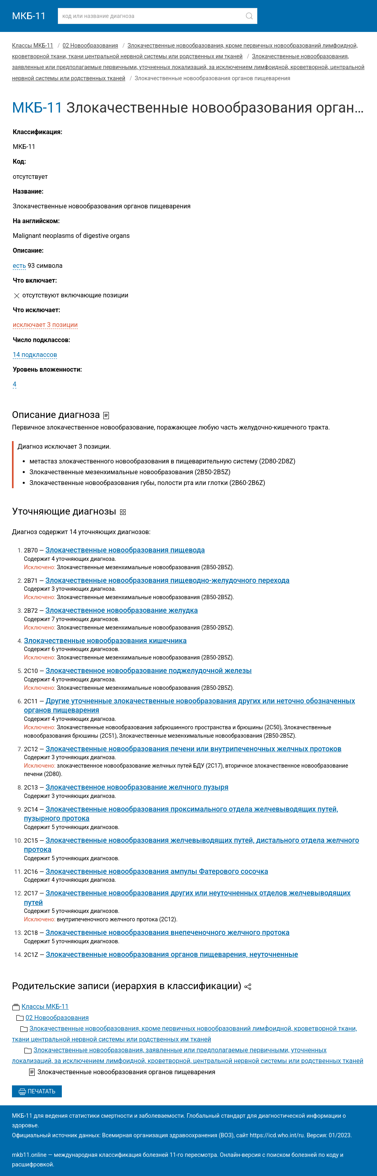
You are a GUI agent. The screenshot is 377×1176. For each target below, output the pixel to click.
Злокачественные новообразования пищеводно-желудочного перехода (167, 580)
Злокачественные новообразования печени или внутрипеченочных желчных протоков (193, 748)
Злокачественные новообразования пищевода (125, 550)
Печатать (36, 1092)
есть (19, 265)
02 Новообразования (90, 45)
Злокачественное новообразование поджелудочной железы (148, 670)
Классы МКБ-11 (32, 45)
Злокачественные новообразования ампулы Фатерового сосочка (156, 871)
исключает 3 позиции (45, 325)
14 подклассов (35, 354)
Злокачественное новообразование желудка (121, 610)
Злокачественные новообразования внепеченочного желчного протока (167, 932)
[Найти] (249, 16)
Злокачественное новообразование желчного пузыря (136, 787)
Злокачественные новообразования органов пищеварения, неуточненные (172, 954)
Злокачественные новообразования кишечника (105, 640)
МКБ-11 (29, 16)
